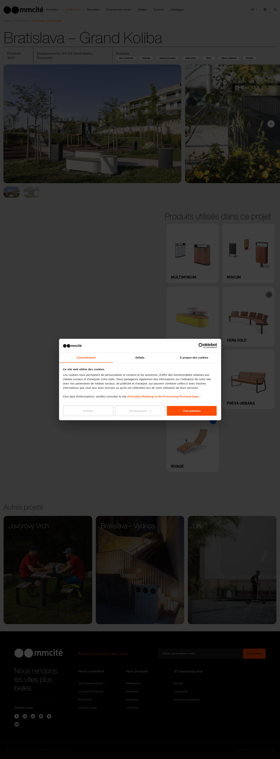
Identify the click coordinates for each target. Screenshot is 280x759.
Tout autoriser (192, 410)
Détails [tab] (140, 357)
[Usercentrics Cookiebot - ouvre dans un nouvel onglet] (201, 345)
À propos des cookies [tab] (194, 357)
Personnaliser (140, 410)
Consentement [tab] (86, 357)
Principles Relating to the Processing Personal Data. (163, 396)
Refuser (88, 410)
